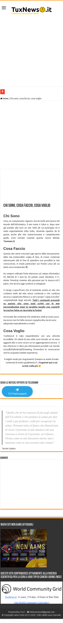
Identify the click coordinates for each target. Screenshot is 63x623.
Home (4, 98)
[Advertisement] (31, 52)
